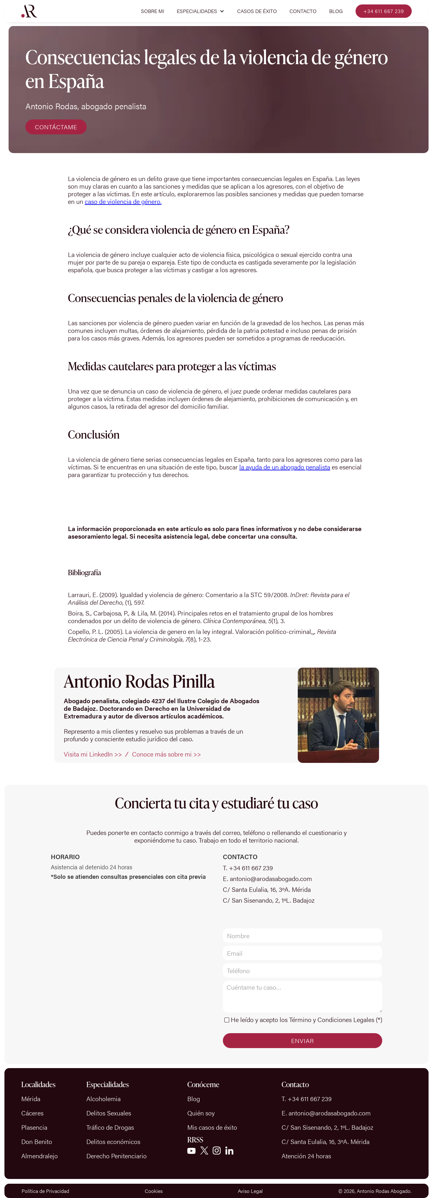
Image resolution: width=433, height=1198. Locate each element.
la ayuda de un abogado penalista (284, 466)
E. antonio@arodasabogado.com (267, 878)
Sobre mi (152, 11)
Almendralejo (39, 1155)
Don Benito (36, 1141)
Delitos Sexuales (108, 1112)
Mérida (30, 1098)
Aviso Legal (250, 1191)
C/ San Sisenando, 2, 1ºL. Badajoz (269, 900)
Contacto (303, 11)
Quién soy (201, 1112)
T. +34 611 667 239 (248, 868)
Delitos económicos (113, 1141)
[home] (29, 11)
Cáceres (32, 1112)
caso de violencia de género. (123, 201)
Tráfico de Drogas (110, 1127)
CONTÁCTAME (56, 127)
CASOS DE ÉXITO (257, 11)
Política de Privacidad (45, 1191)
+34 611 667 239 (383, 11)
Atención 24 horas (306, 1155)
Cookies (154, 1191)
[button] (200, 11)
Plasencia (34, 1127)
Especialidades (107, 1084)
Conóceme (203, 1084)
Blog (336, 11)
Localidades (38, 1084)
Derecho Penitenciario (116, 1155)
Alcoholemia (103, 1098)
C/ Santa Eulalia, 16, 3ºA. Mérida (267, 889)
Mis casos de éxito (212, 1127)
